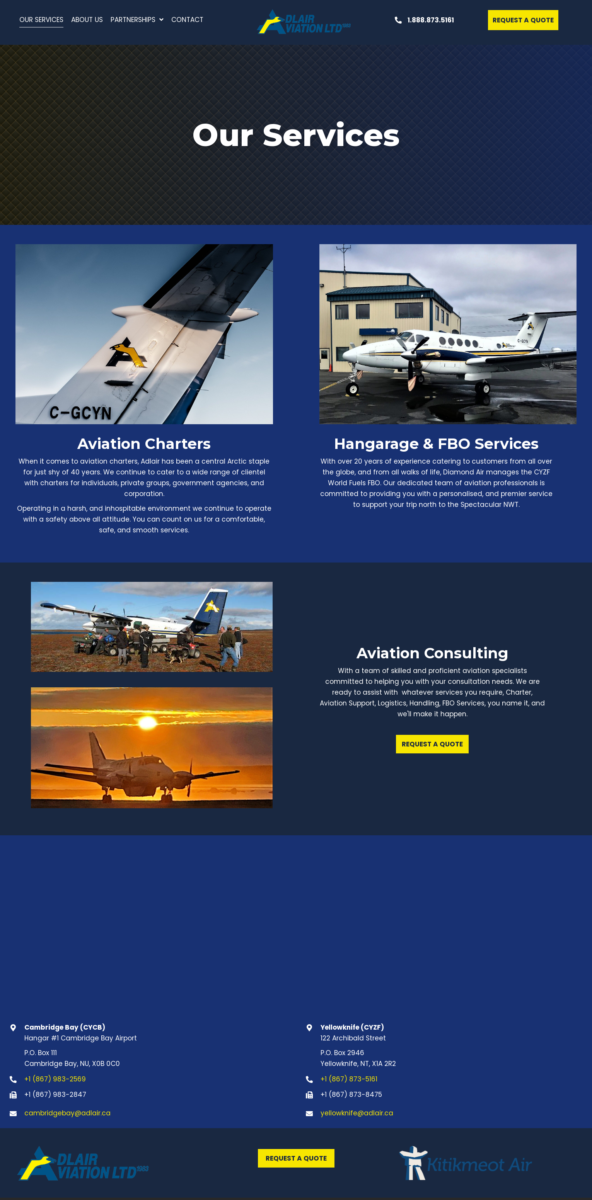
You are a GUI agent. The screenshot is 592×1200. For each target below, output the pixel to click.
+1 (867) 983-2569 (55, 1079)
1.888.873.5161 (431, 20)
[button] (523, 20)
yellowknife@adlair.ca (357, 1113)
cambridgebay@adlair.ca (67, 1113)
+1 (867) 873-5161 (349, 1079)
